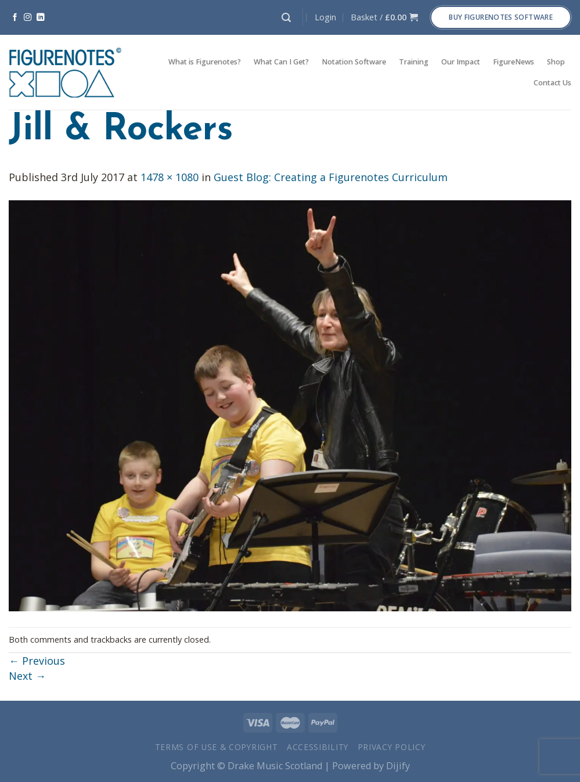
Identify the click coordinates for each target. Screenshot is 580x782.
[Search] (286, 17)
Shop (556, 62)
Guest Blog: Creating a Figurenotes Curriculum (331, 177)
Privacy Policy (392, 746)
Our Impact (460, 62)
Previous (37, 661)
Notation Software (354, 62)
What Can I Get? (281, 62)
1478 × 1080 (170, 177)
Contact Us (552, 83)
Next (27, 676)
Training (413, 62)
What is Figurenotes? (204, 62)
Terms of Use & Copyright (216, 746)
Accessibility (317, 746)
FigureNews (513, 62)
